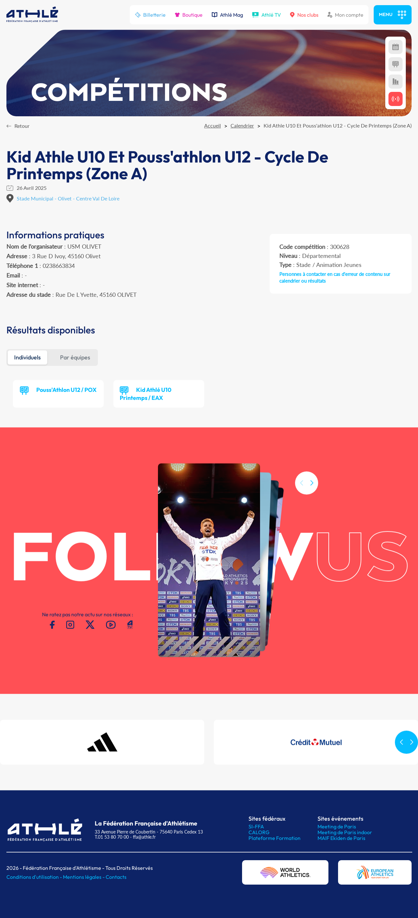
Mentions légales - (84, 877)
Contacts (116, 877)
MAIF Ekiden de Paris (341, 838)
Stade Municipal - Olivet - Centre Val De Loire (68, 198)
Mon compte (345, 15)
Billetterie (150, 15)
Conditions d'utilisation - (34, 877)
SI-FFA (256, 826)
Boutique (189, 15)
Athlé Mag (227, 15)
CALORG (258, 832)
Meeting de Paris (337, 826)
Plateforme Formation (274, 838)
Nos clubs (304, 15)
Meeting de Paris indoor (345, 832)
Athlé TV (266, 15)
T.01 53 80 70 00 (112, 837)
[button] (312, 496)
